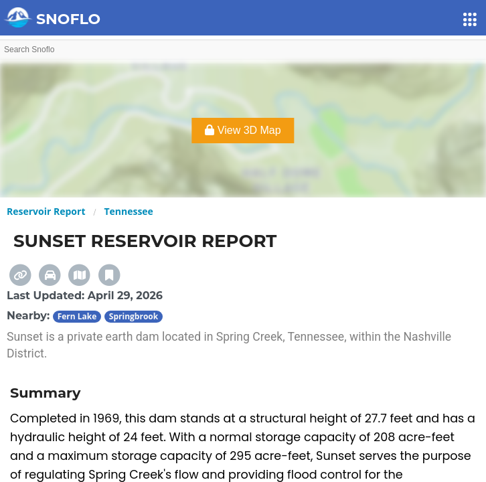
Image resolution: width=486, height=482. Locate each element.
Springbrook (133, 316)
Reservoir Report (46, 211)
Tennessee (128, 211)
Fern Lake (77, 316)
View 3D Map (242, 130)
